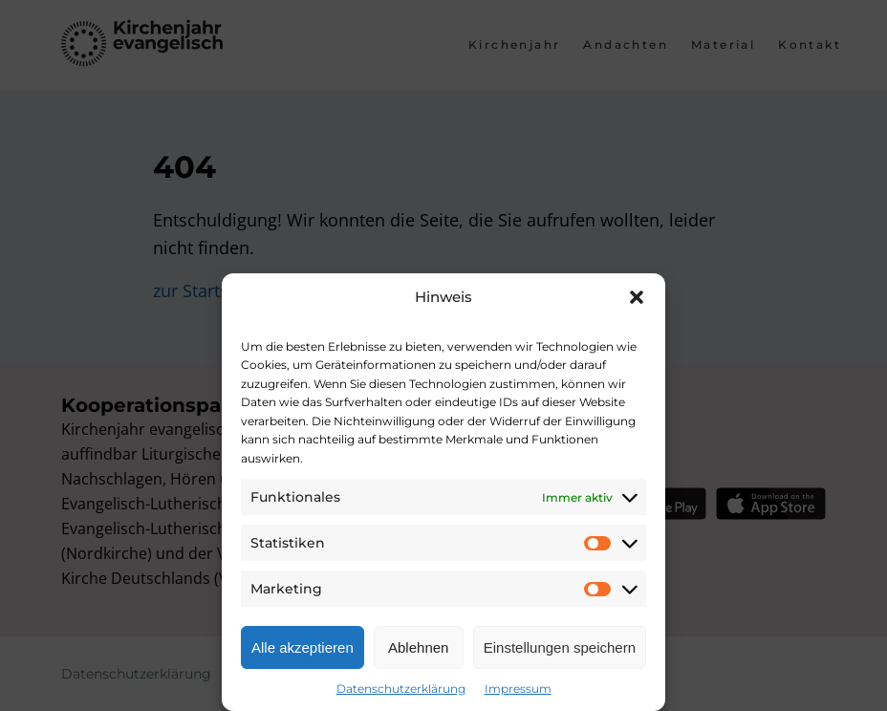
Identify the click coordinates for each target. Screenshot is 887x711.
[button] (636, 297)
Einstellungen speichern (560, 647)
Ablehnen (418, 647)
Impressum (518, 688)
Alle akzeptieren (302, 647)
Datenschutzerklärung (400, 688)
